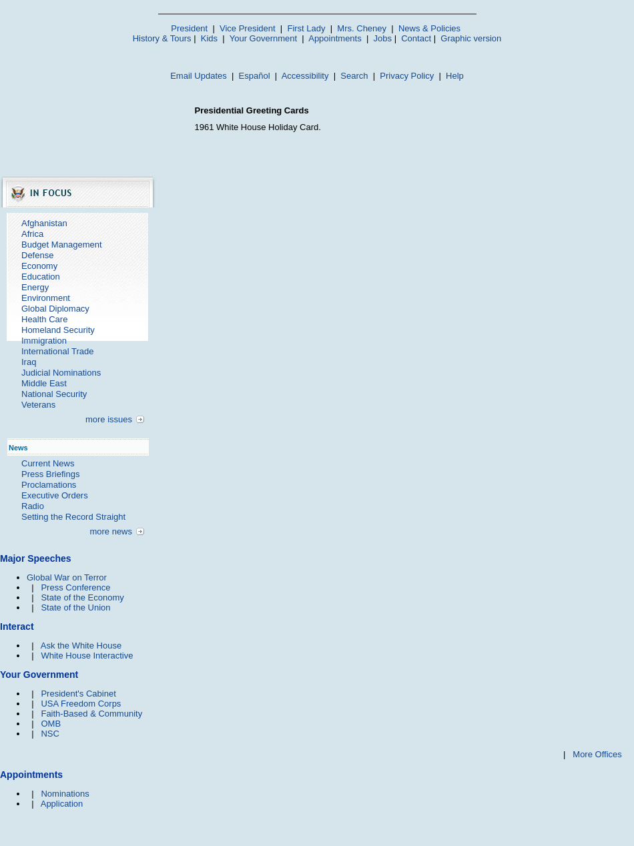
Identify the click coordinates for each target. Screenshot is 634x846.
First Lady (306, 28)
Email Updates (198, 76)
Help (455, 76)
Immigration (44, 341)
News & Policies (429, 28)
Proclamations (48, 485)
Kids (209, 38)
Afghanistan (44, 223)
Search (354, 76)
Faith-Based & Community (91, 714)
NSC (50, 734)
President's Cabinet (78, 694)
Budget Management (61, 245)
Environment (45, 298)
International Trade (57, 351)
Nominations (65, 794)
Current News (47, 463)
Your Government (263, 38)
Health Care (44, 319)
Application (62, 804)
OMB (51, 724)
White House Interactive (87, 656)
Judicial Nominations (61, 373)
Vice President (248, 28)
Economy (39, 266)
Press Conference (75, 587)
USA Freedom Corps (81, 704)
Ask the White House (81, 646)
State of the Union (75, 607)
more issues (108, 419)
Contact (416, 38)
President (189, 28)
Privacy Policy (407, 76)
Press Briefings (50, 474)
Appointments (335, 38)
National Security (54, 394)
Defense (37, 255)
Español (254, 76)
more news (110, 531)
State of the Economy (82, 597)
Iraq (28, 362)
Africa (32, 234)
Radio (32, 506)
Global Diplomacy (55, 309)
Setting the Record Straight (73, 517)
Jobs (383, 38)
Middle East (44, 383)
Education (40, 277)
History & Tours (162, 38)
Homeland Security (58, 330)
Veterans (38, 405)
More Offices (597, 754)
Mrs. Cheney (361, 28)
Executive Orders (54, 495)
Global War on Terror (67, 577)
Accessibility (305, 76)
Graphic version (470, 38)
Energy (35, 287)
